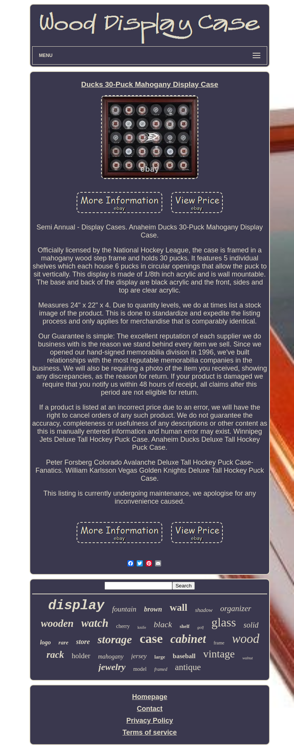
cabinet (188, 639)
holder (81, 656)
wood (246, 639)
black (163, 624)
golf (200, 627)
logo (45, 642)
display (76, 605)
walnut (247, 658)
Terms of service (149, 732)
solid (250, 625)
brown (153, 609)
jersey (139, 656)
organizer (235, 608)
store (83, 642)
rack (55, 654)
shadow (203, 610)
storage (115, 639)
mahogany (111, 656)
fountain (124, 609)
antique (188, 667)
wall (178, 607)
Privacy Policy (149, 720)
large (159, 657)
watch (94, 623)
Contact (149, 708)
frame (219, 643)
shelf (184, 626)
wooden (57, 623)
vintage (219, 654)
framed (160, 669)
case (151, 638)
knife (141, 627)
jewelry (112, 667)
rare (64, 642)
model (140, 669)
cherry (123, 626)
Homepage (149, 697)
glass (223, 622)
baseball (184, 656)
